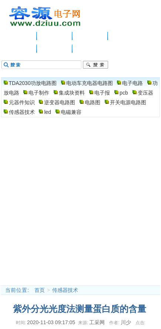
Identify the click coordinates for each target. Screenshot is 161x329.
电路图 (55, 49)
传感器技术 (22, 112)
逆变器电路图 (59, 102)
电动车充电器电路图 (89, 83)
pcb (124, 93)
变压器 (145, 93)
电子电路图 (45, 16)
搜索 (95, 65)
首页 (39, 290)
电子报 (102, 93)
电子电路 (90, 36)
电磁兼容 (71, 112)
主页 (19, 36)
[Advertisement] (80, 201)
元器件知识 (22, 102)
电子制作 (19, 49)
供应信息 (54, 36)
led (47, 112)
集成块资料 (72, 93)
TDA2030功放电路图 (33, 83)
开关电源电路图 (128, 102)
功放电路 (125, 36)
